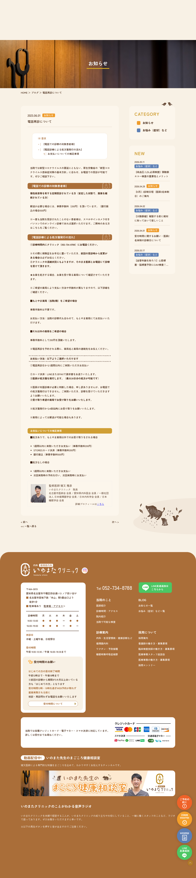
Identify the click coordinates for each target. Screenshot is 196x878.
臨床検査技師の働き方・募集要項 (156, 649)
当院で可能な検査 (105, 622)
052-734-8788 (117, 587)
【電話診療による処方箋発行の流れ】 (62, 149)
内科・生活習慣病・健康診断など (114, 638)
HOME (24, 92)
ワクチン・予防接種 (107, 649)
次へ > (115, 522)
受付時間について (53, 703)
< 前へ (24, 522)
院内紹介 (101, 616)
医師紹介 (101, 605)
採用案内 (143, 638)
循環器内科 (102, 643)
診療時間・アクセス (107, 611)
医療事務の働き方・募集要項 (154, 660)
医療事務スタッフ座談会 (151, 654)
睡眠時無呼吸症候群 (107, 654)
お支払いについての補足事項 (63, 153)
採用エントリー (146, 665)
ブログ (35, 92)
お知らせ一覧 (145, 605)
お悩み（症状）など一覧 (151, 611)
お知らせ (148, 123)
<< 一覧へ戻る (28, 526)
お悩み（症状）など (155, 130)
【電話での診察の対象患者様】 (59, 144)
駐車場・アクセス (53, 606)
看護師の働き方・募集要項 (152, 643)
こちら (100, 504)
